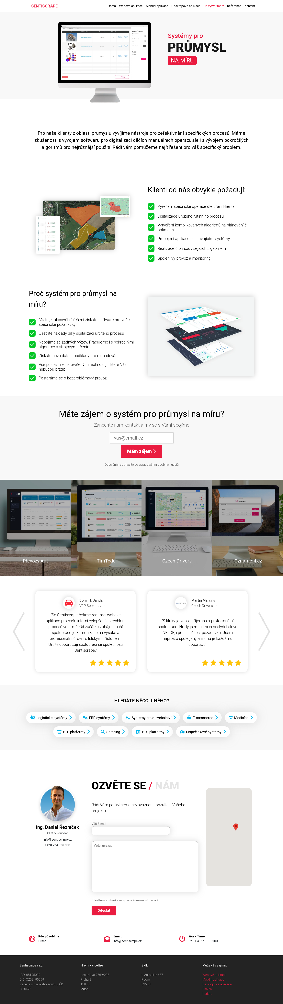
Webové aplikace (131, 6)
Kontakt (249, 6)
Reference (234, 6)
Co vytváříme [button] (212, 6)
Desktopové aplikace (185, 6)
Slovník (207, 989)
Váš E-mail (99, 824)
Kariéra (207, 994)
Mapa (84, 989)
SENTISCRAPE (44, 6)
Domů (112, 6)
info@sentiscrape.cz (57, 839)
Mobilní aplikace (157, 6)
